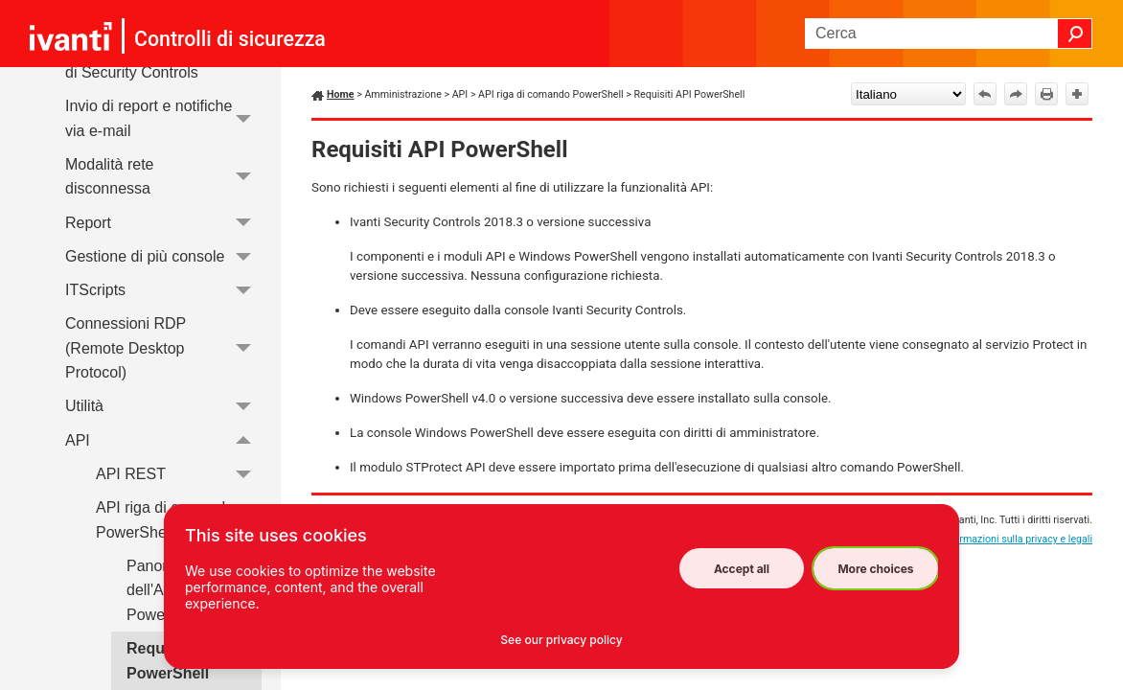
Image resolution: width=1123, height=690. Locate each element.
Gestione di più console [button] (163, 256)
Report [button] (163, 223)
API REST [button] (179, 474)
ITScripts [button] (163, 290)
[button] (1075, 33)
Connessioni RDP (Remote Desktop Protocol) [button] (163, 348)
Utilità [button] (163, 407)
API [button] (163, 440)
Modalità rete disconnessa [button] (163, 177)
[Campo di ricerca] (948, 33)
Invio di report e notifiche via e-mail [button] (163, 118)
